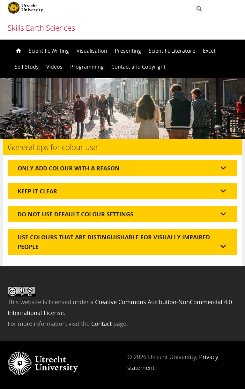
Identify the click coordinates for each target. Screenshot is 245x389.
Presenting (128, 50)
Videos (54, 66)
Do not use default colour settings (75, 214)
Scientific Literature (172, 50)
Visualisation (92, 50)
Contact (102, 323)
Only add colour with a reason (69, 168)
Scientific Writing (49, 50)
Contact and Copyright (138, 66)
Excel (209, 50)
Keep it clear (37, 191)
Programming (87, 66)
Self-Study (27, 66)
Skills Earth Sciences (41, 27)
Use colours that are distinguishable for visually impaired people (114, 242)
